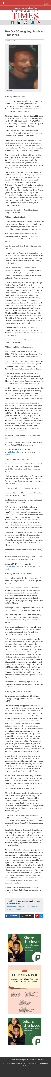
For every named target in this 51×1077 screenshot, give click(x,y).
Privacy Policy (44, 1063)
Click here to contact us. (35, 1060)
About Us (25, 1065)
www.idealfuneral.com (13, 452)
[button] (8, 67)
